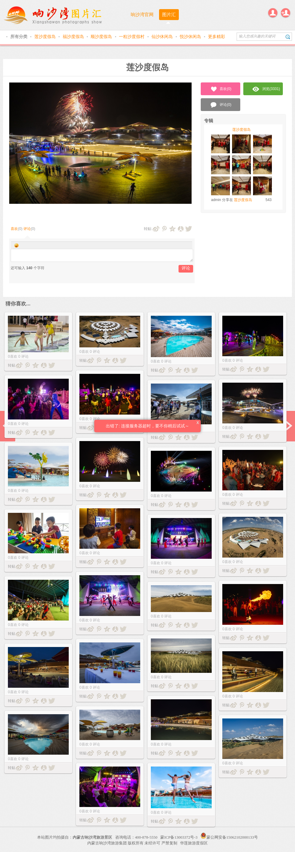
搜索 (287, 36)
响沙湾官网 (142, 14)
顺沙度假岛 (102, 36)
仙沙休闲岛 (162, 36)
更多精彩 (216, 36)
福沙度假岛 (74, 36)
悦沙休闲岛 (191, 36)
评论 (27, 229)
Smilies (16, 245)
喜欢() (220, 89)
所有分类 (19, 36)
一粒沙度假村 (132, 36)
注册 (285, 12)
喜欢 (14, 229)
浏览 (266, 89)
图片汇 (169, 14)
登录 (272, 12)
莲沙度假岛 (45, 36)
